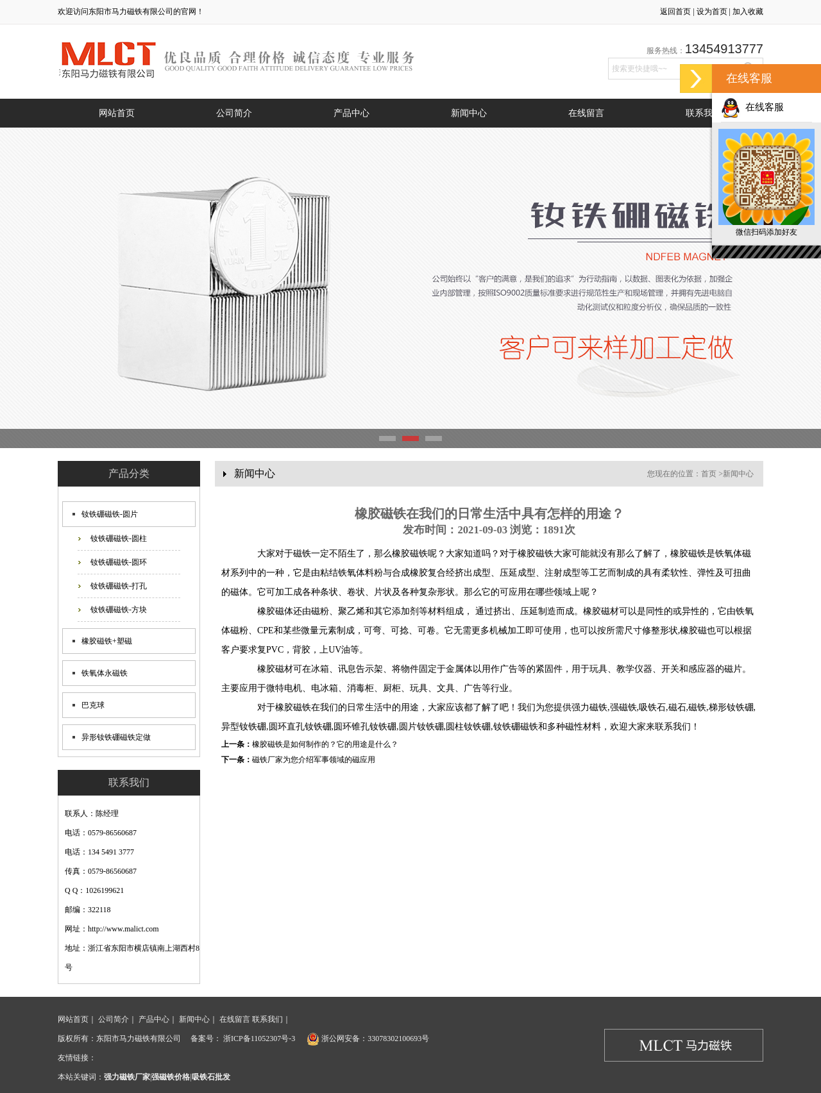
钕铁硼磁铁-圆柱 (118, 538)
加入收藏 (747, 11)
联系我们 (704, 113)
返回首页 (675, 11)
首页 (708, 473)
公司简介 (234, 113)
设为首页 (712, 11)
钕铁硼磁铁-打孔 (118, 585)
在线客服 (752, 107)
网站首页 (117, 113)
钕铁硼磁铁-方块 (118, 609)
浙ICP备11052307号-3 (258, 1038)
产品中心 (351, 113)
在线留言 (586, 113)
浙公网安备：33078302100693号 (367, 1038)
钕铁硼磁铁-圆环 (118, 562)
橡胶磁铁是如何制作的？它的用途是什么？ (325, 744)
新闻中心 (469, 113)
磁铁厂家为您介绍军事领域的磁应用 (313, 759)
